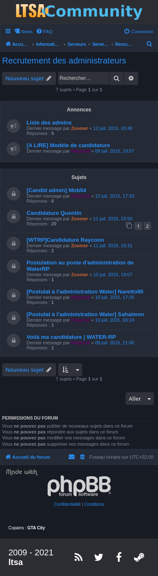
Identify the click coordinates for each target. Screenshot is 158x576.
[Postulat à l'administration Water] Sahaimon (86, 314)
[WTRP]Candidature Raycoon (65, 240)
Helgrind (80, 150)
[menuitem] (44, 31)
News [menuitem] (27, 31)
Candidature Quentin (54, 213)
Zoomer (79, 128)
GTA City (36, 528)
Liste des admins (49, 122)
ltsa (15, 562)
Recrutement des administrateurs (64, 60)
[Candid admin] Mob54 (56, 190)
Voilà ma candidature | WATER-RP (71, 337)
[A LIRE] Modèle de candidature (68, 145)
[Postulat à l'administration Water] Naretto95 (85, 291)
